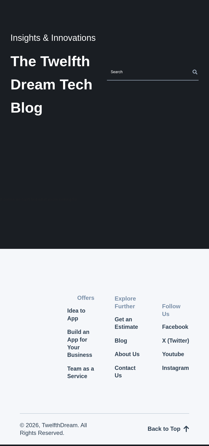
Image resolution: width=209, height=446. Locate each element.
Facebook (175, 323)
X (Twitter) (173, 341)
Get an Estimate (127, 323)
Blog (121, 341)
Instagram (175, 373)
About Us (128, 355)
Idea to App (76, 315)
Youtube (173, 359)
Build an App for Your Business (80, 344)
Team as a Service (80, 374)
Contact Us (125, 373)
